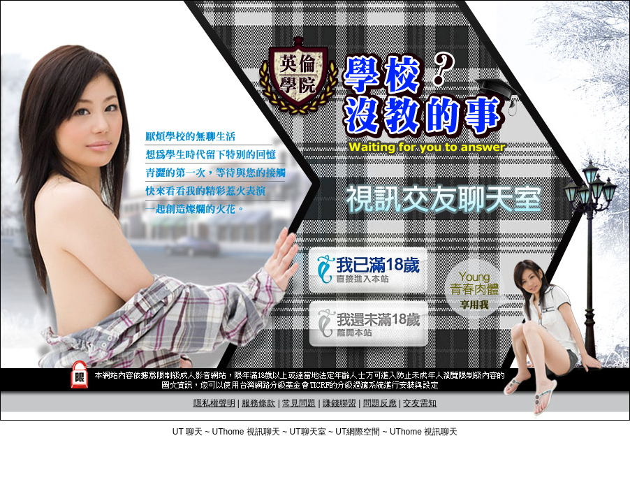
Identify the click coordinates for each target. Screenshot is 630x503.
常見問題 (299, 403)
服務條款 (258, 403)
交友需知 (420, 403)
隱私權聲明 (214, 403)
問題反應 (380, 403)
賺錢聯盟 (339, 403)
